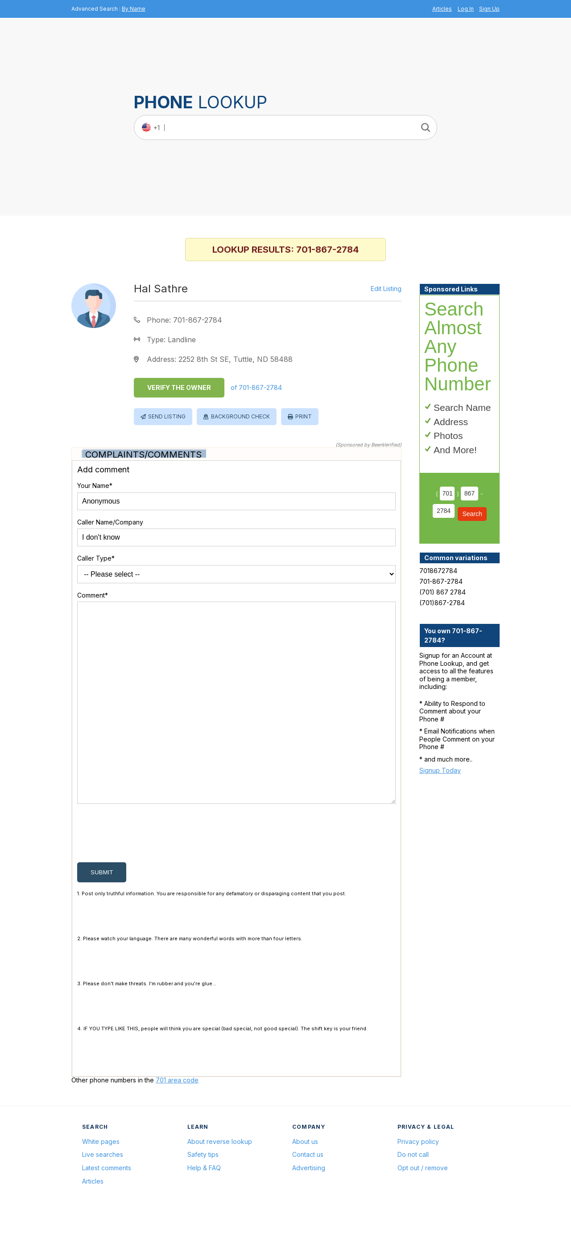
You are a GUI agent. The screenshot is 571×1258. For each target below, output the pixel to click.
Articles (442, 8)
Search (472, 513)
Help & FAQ (204, 1210)
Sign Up (489, 8)
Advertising (308, 1210)
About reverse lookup (219, 1184)
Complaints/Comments (143, 454)
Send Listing (167, 416)
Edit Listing (386, 289)
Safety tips (203, 1197)
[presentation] (145, 878)
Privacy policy (418, 1184)
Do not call (413, 1197)
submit (102, 915)
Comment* (92, 595)
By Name (133, 8)
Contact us (307, 1197)
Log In (466, 8)
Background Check (240, 416)
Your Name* (94, 485)
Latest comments (106, 1210)
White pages (101, 1184)
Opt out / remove (422, 1210)
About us (305, 1184)
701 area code (177, 1123)
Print (303, 416)
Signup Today (440, 770)
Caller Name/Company (110, 522)
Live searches (102, 1197)
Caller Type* (96, 558)
